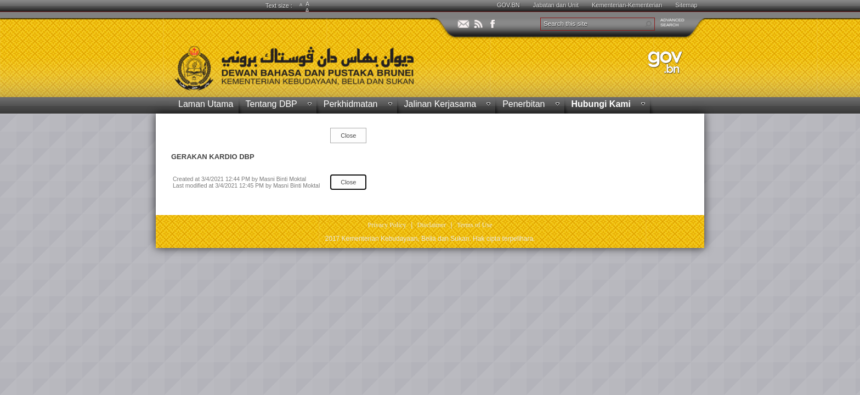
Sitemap (686, 5)
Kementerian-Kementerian (627, 5)
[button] (648, 24)
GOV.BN (508, 5)
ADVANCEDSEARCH (672, 22)
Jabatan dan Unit (556, 5)
